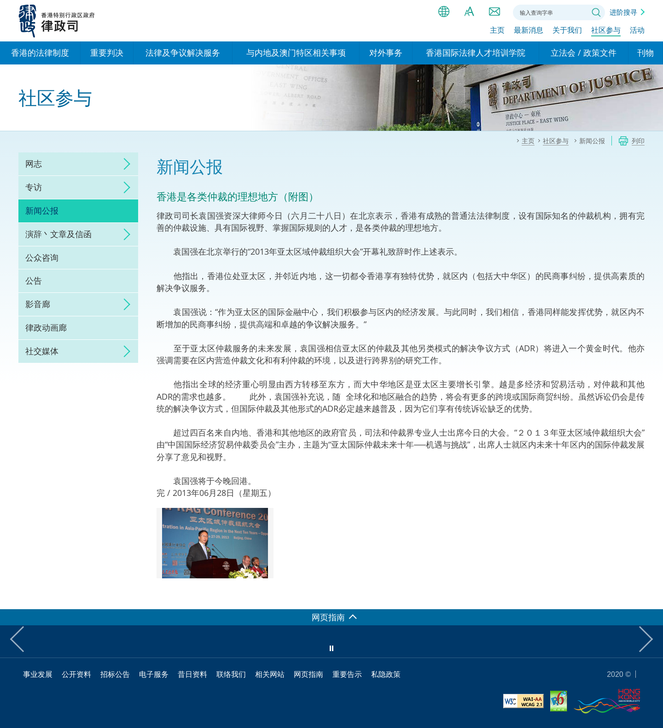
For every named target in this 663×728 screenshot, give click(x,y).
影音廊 (37, 303)
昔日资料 (192, 674)
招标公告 (115, 674)
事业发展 (37, 674)
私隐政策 (386, 674)
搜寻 (596, 12)
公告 (33, 280)
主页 (497, 31)
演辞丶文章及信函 (58, 233)
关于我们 (567, 31)
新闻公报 (41, 210)
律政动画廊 (46, 327)
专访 (33, 186)
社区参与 (606, 31)
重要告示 (347, 674)
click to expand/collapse (124, 164)
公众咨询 (41, 257)
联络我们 (494, 11)
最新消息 (528, 31)
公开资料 (76, 674)
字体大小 (469, 11)
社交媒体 (41, 350)
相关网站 (270, 674)
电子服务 (154, 674)
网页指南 (308, 674)
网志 (33, 163)
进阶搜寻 (623, 12)
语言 (444, 11)
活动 (637, 31)
